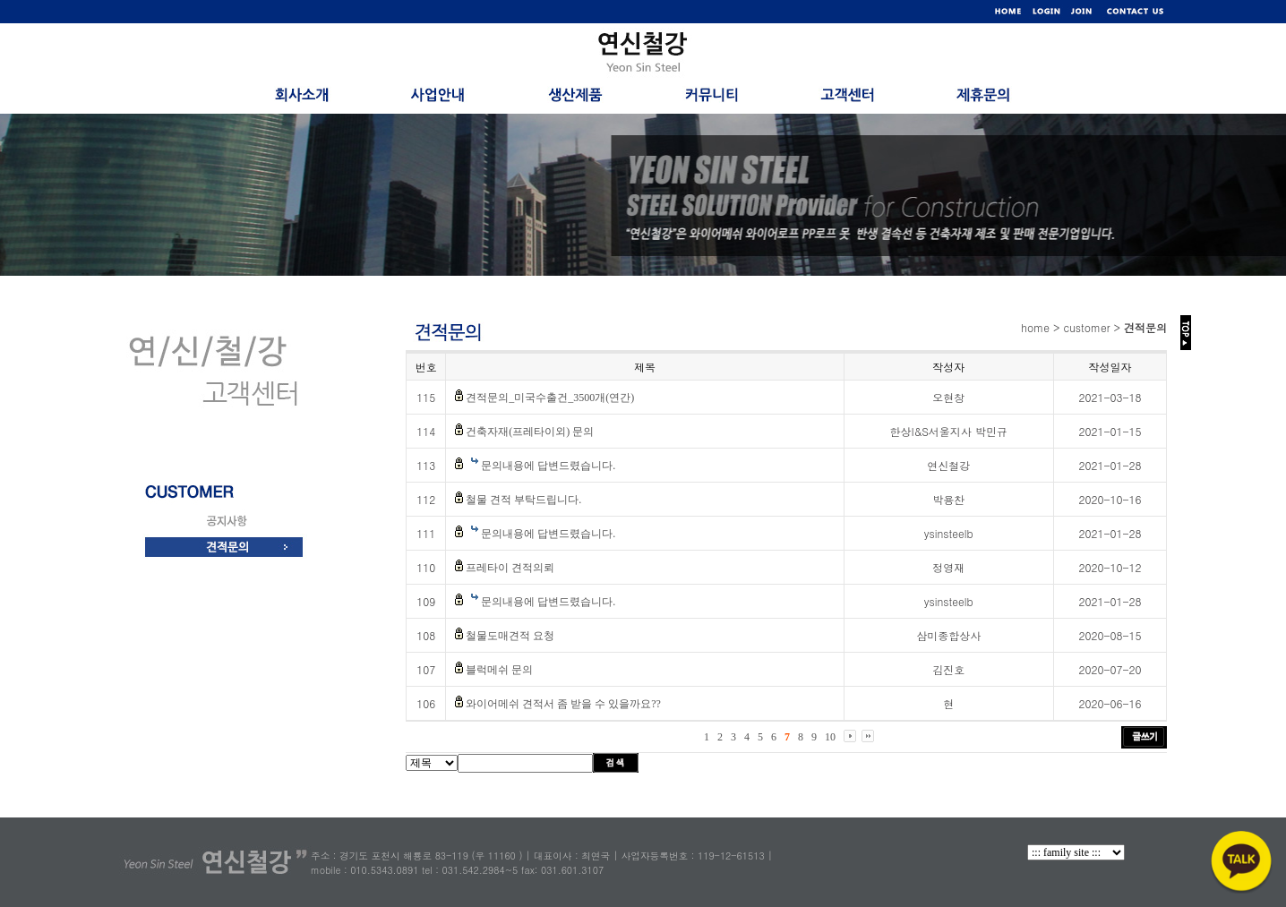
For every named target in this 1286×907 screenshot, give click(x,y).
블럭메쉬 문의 (499, 669)
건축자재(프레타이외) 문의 (530, 431)
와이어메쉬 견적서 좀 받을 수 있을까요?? (563, 703)
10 (830, 737)
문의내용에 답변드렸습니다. (548, 465)
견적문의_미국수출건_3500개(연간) (550, 397)
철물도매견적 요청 (510, 635)
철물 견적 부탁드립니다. (523, 499)
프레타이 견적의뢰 (510, 567)
